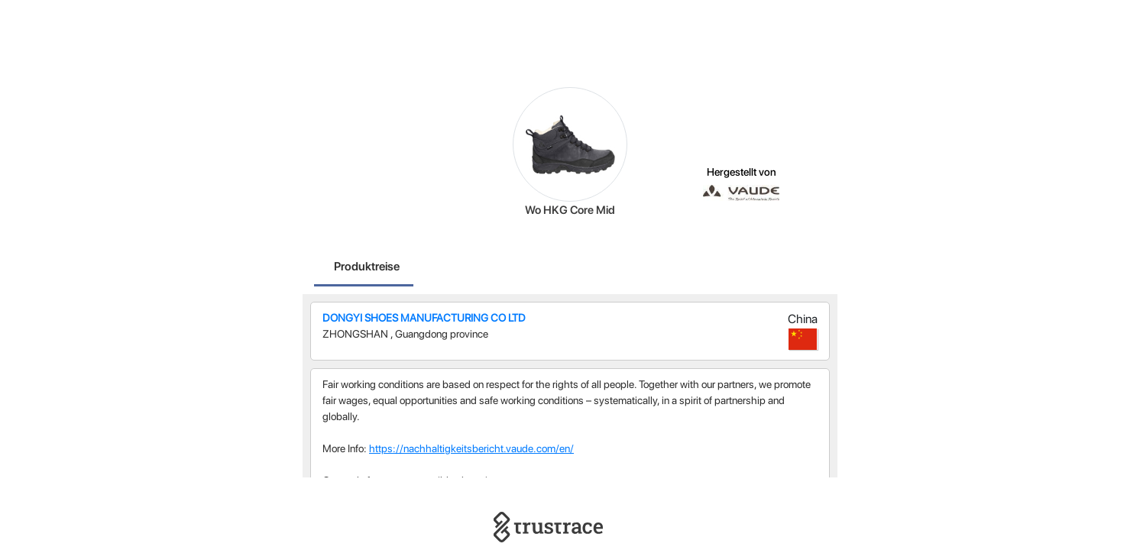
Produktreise (367, 266)
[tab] (366, 268)
